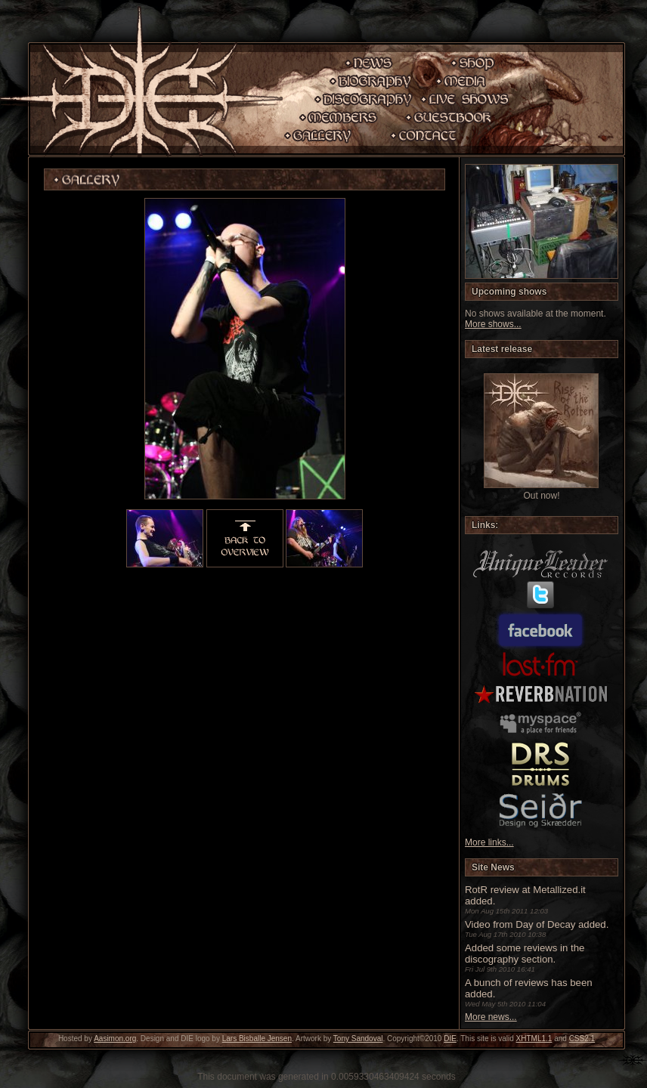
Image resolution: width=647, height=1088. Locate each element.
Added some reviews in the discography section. (524, 953)
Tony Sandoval (358, 1038)
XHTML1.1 (534, 1038)
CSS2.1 (582, 1038)
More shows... (493, 324)
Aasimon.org (115, 1038)
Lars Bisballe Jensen (257, 1038)
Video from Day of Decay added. (536, 924)
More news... (491, 1017)
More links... (489, 842)
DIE (450, 1038)
